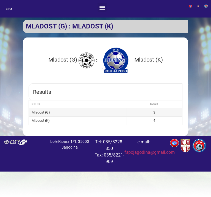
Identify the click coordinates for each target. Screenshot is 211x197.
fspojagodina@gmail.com (149, 152)
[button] (102, 7)
